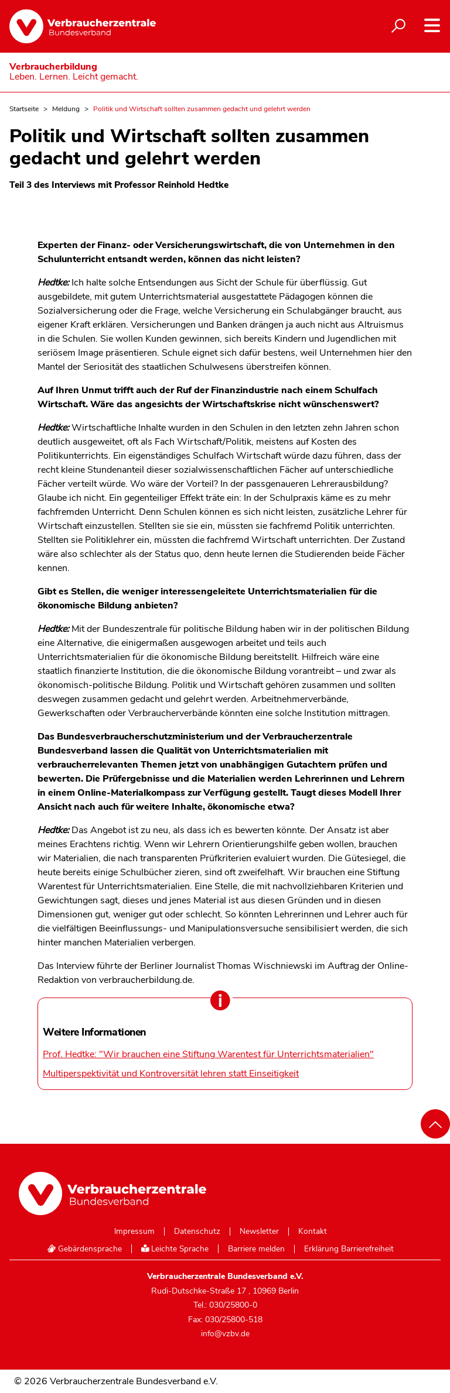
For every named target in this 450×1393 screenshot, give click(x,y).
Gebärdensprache (84, 1248)
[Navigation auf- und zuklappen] (432, 25)
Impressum (134, 1231)
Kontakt (312, 1231)
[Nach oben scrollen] (435, 1124)
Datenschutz (197, 1231)
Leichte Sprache (175, 1248)
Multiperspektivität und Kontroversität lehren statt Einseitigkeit (171, 1073)
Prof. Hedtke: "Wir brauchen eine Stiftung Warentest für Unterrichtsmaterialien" (208, 1054)
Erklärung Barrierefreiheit (349, 1249)
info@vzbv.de (225, 1333)
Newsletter (259, 1231)
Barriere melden (256, 1249)
